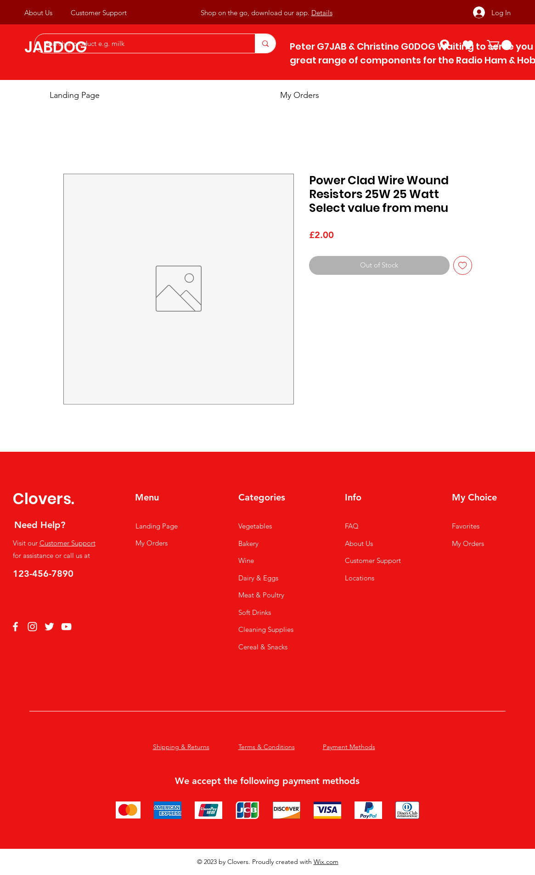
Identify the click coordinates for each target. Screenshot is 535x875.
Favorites (465, 526)
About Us (359, 543)
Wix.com (326, 862)
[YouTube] (66, 626)
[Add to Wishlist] (462, 265)
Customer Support (67, 543)
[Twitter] (49, 626)
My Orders (151, 543)
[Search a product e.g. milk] (140, 43)
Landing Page (156, 526)
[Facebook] (15, 626)
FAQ (352, 526)
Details (321, 12)
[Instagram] (32, 626)
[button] (499, 45)
